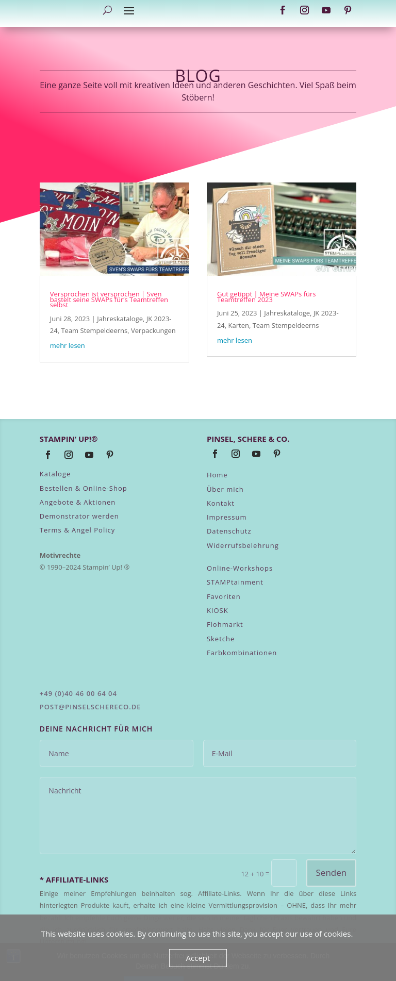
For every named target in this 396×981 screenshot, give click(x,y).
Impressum (227, 517)
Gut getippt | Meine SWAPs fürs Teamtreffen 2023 (266, 296)
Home (217, 474)
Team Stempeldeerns (94, 330)
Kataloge (55, 473)
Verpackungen (153, 330)
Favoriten (224, 596)
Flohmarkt (225, 624)
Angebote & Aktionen (78, 502)
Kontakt (221, 503)
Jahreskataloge (120, 318)
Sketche (221, 638)
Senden (331, 872)
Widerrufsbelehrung (243, 545)
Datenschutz (229, 531)
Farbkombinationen (242, 652)
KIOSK (217, 610)
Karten (238, 325)
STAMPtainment (235, 582)
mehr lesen (67, 345)
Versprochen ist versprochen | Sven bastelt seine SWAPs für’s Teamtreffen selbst (109, 299)
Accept (198, 958)
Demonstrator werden (79, 516)
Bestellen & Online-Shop (83, 488)
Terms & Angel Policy (77, 530)
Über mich (225, 489)
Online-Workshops (240, 568)
